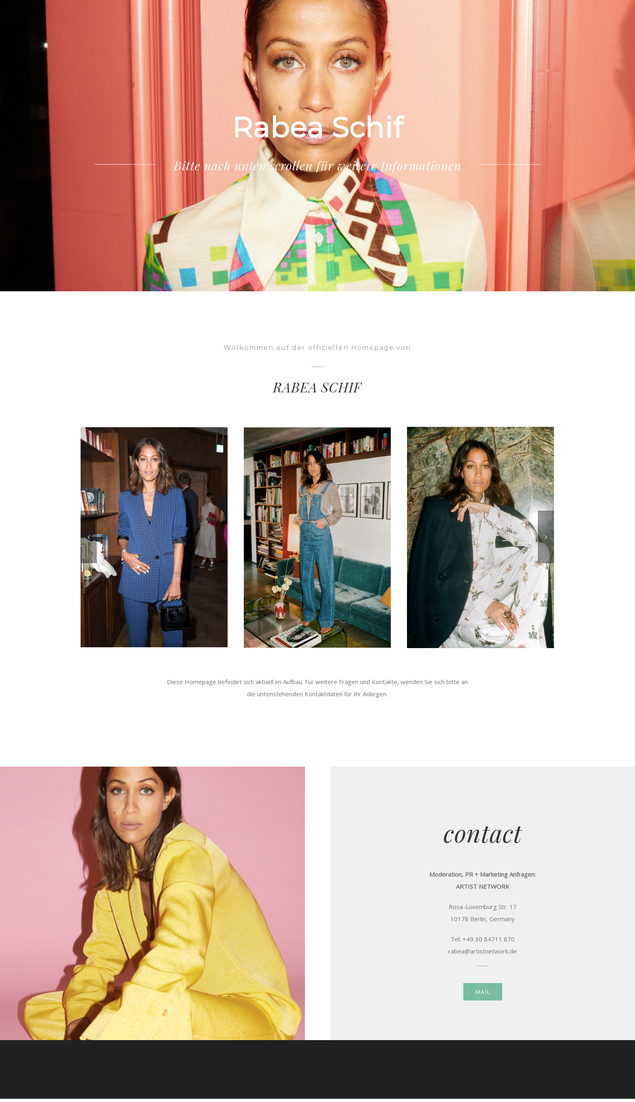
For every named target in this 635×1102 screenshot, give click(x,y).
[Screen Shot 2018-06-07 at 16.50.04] (317, 536)
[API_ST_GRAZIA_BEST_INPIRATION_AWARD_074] (154, 536)
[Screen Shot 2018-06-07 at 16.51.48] (480, 536)
